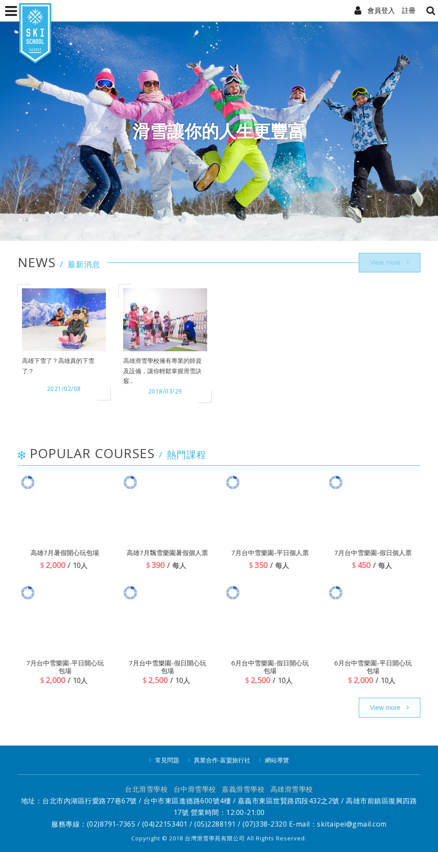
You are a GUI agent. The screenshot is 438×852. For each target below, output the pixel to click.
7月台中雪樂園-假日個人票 (373, 552)
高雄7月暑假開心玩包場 (65, 552)
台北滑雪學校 (146, 789)
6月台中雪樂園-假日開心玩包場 (270, 666)
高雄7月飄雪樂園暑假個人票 (167, 552)
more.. (390, 263)
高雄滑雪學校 (291, 789)
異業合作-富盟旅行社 (222, 760)
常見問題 (167, 760)
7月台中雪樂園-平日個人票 (270, 552)
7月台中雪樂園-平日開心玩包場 (65, 666)
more (390, 708)
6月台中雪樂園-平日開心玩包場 (373, 666)
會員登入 (381, 10)
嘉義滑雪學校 (243, 789)
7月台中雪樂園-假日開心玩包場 (167, 666)
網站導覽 (277, 760)
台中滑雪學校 (195, 789)
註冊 (409, 10)
